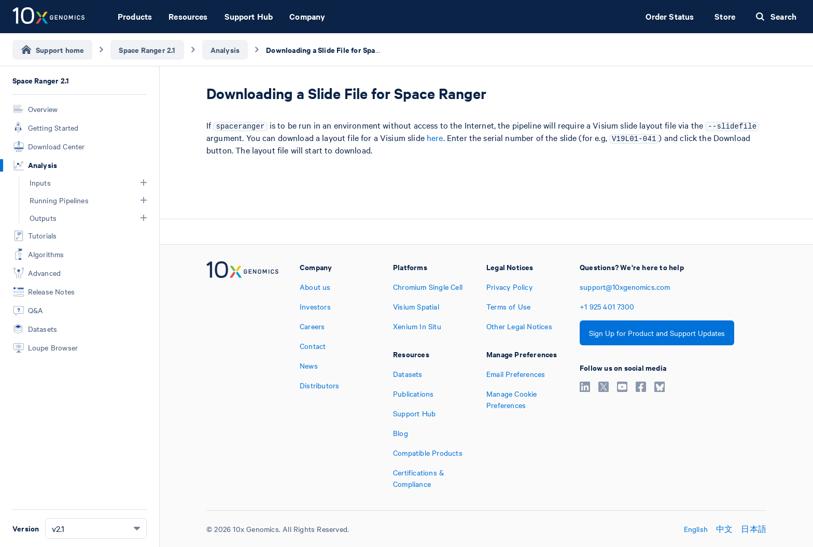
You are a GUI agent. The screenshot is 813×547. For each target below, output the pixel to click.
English (696, 529)
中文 (724, 529)
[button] (144, 182)
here (435, 137)
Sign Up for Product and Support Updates (657, 333)
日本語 (753, 529)
